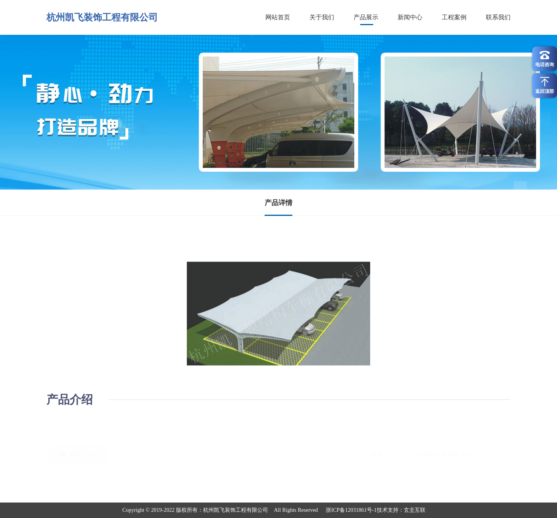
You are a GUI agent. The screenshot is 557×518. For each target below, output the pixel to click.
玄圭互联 (414, 510)
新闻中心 (410, 17)
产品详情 (278, 203)
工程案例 (454, 17)
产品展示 (366, 17)
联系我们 (498, 17)
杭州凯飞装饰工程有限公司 (102, 17)
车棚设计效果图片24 (444, 454)
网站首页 (277, 17)
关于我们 (321, 17)
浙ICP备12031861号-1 (351, 510)
